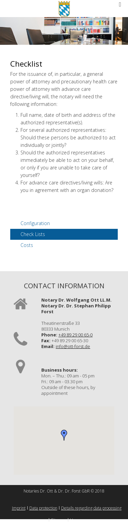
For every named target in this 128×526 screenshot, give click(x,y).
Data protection (43, 508)
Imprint (19, 508)
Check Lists (32, 234)
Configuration (35, 223)
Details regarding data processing (91, 508)
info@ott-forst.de (73, 346)
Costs (26, 245)
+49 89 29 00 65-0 (75, 335)
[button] (64, 435)
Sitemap (58, 520)
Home (75, 520)
